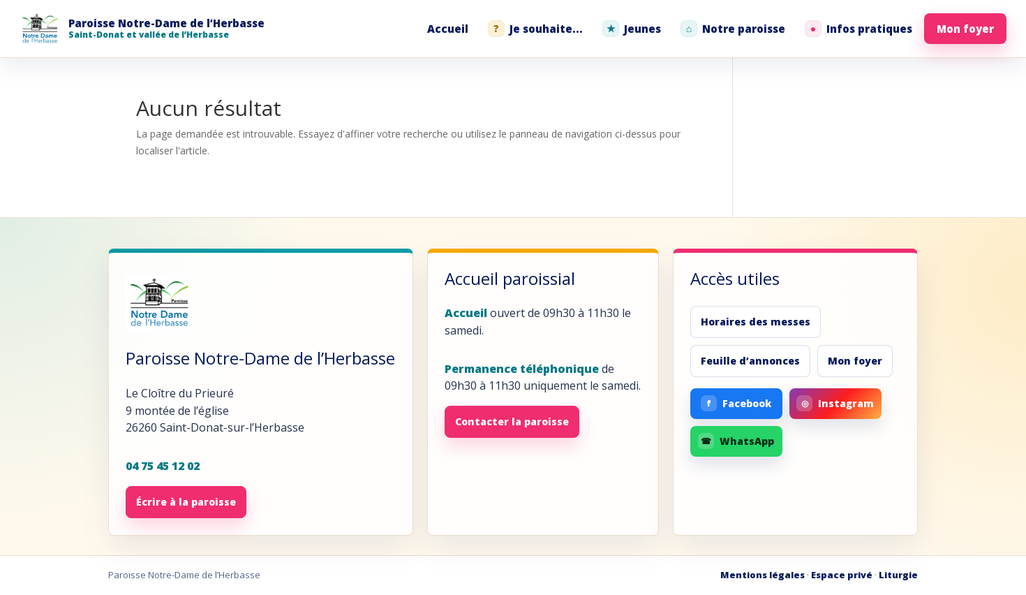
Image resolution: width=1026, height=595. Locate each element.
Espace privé (841, 574)
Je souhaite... (535, 28)
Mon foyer (965, 29)
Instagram (835, 403)
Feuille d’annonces (750, 360)
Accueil (447, 29)
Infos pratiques (858, 28)
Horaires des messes (755, 321)
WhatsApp (736, 441)
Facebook (736, 403)
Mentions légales (762, 574)
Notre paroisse (733, 28)
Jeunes (631, 28)
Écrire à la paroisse (186, 501)
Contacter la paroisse (512, 421)
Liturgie (898, 574)
